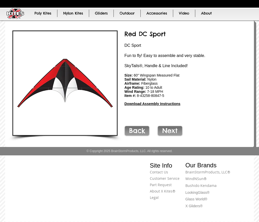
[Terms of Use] (234, 174)
